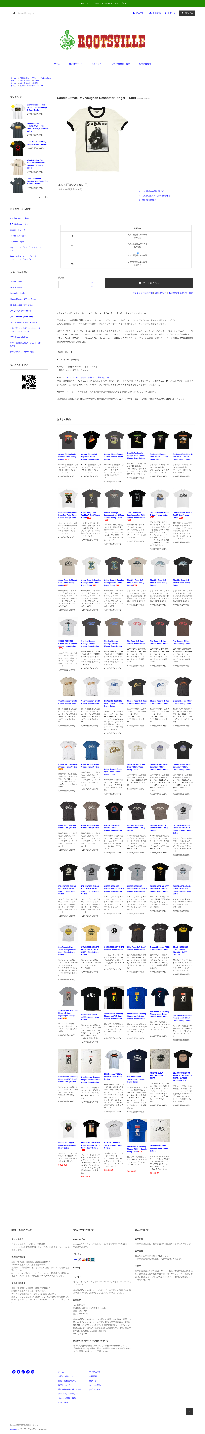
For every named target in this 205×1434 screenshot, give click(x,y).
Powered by (28, 1429)
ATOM (66, 1402)
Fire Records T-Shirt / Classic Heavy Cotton (136, 642)
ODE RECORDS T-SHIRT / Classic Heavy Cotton (114, 948)
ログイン (172, 13)
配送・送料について (67, 1381)
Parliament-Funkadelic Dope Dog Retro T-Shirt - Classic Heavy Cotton (68, 515)
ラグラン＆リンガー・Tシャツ (31, 86)
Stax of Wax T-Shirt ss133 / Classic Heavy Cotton (90, 1017)
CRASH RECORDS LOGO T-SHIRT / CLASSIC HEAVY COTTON (180, 951)
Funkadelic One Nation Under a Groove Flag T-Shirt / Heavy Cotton (90, 1146)
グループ (97, 64)
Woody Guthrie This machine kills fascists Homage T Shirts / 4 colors (36, 164)
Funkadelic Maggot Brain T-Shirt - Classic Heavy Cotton (159, 456)
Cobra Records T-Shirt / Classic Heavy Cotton (90, 765)
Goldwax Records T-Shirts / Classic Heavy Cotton (136, 827)
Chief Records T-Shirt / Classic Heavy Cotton (67, 702)
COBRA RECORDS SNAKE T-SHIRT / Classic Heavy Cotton (113, 827)
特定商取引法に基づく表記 (181, 293)
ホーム (57, 64)
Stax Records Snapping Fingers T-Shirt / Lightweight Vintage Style (68, 1014)
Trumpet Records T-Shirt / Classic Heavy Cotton (160, 948)
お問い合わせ (145, 64)
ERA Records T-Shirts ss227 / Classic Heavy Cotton (113, 1076)
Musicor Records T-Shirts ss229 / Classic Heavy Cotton (136, 1079)
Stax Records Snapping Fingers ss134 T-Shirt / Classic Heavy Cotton (159, 1014)
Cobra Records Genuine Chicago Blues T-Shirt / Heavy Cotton (91, 582)
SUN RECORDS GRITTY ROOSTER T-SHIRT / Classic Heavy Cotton (159, 888)
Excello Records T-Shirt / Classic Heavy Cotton (182, 702)
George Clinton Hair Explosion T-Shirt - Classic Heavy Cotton (90, 456)
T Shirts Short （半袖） (28, 78)
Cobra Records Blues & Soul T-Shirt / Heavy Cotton (182, 515)
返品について (161, 293)
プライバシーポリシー (68, 1394)
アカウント (141, 13)
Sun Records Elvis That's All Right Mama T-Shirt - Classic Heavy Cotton (68, 951)
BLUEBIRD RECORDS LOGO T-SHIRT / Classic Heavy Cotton (114, 703)
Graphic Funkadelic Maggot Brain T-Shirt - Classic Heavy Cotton (136, 455)
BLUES (36, 81)
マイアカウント (96, 1372)
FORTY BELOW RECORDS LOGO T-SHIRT (158, 1075)
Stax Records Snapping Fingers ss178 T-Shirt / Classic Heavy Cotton (113, 1016)
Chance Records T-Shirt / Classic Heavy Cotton (136, 702)
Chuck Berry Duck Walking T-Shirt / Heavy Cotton (90, 515)
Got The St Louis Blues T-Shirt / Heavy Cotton (159, 515)
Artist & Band (46, 78)
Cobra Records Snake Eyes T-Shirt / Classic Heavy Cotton (113, 771)
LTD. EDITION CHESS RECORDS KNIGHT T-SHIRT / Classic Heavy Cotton (182, 829)
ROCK (35, 83)
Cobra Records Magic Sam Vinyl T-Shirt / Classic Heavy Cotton (159, 767)
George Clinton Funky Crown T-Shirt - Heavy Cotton (67, 456)
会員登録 (157, 13)
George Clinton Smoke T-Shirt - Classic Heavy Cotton (113, 456)
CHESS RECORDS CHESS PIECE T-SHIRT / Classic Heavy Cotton (68, 644)
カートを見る (95, 1385)
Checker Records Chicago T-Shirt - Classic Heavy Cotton (90, 643)
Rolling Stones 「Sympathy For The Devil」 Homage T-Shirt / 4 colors (37, 127)
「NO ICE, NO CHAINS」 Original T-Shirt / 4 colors (37, 143)
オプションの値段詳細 (143, 293)
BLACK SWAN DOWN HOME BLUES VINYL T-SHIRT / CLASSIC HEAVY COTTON (182, 1077)
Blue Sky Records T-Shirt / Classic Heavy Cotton (135, 582)
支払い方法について (67, 1376)
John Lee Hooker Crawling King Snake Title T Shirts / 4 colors (37, 181)
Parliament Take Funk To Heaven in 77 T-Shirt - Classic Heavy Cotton (183, 456)
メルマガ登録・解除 (121, 64)
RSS (60, 1402)
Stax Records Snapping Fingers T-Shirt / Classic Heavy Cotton (137, 1149)
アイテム (186, 13)
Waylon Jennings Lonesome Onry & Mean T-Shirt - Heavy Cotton (114, 516)
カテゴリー (75, 64)
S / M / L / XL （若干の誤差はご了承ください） (88, 377)
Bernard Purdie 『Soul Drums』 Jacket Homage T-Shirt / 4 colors (37, 107)
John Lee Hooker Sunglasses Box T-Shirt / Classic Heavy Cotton (137, 516)
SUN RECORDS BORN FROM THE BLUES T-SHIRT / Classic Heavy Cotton (182, 890)
